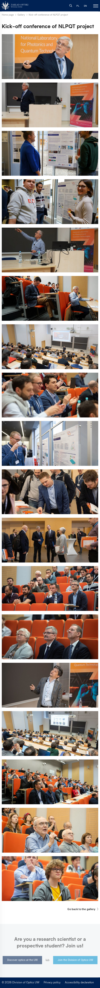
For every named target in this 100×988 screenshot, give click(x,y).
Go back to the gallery (82, 909)
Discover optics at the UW (22, 960)
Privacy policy (52, 982)
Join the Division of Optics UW (75, 960)
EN (85, 5)
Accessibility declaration (79, 982)
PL (77, 5)
